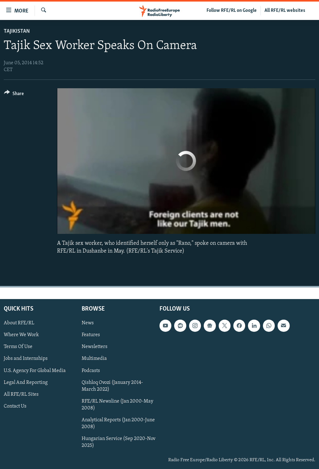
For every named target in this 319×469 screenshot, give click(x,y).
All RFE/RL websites (284, 10)
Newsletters (94, 346)
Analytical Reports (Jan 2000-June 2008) (118, 423)
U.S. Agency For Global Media (35, 370)
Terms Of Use (18, 346)
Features (91, 334)
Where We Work (21, 334)
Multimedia (94, 358)
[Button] (14, 94)
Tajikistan (17, 31)
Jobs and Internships (26, 358)
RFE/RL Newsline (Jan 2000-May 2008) (117, 405)
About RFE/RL (19, 323)
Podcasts (91, 370)
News (88, 323)
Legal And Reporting (26, 382)
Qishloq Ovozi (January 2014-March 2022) (112, 386)
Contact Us (15, 406)
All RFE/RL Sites (21, 394)
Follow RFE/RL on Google (232, 10)
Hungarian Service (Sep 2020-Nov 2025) (118, 442)
